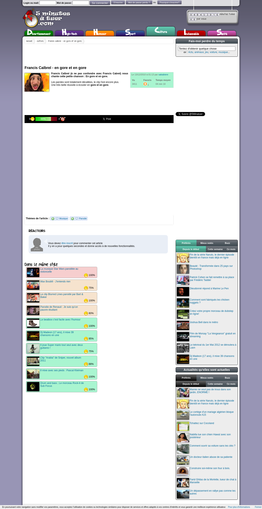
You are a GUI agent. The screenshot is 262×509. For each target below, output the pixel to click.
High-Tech (69, 33)
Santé (222, 33)
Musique (63, 218)
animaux (199, 52)
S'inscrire (118, 2)
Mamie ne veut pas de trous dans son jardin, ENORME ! (204, 392)
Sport (130, 33)
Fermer (258, 507)
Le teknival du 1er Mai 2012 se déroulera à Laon (206, 348)
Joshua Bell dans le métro (197, 325)
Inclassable (191, 33)
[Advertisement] (99, 53)
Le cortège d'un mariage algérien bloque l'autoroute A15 (205, 415)
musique (223, 52)
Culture (161, 31)
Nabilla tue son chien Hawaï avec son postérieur (204, 437)
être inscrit (67, 243)
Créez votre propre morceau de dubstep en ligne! (205, 314)
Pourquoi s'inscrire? (169, 2)
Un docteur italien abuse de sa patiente (204, 460)
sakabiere (163, 74)
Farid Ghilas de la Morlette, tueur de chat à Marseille (206, 482)
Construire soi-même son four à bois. (203, 471)
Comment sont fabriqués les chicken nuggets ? (203, 303)
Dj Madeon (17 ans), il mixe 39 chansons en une (205, 359)
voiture (213, 52)
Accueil (29, 41)
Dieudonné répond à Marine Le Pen (203, 291)
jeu (206, 52)
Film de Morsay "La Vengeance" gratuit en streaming (206, 336)
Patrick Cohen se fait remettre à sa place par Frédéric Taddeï (205, 280)
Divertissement (39, 33)
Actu (190, 52)
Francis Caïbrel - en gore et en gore (64, 41)
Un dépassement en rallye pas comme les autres (206, 494)
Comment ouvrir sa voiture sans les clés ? (206, 449)
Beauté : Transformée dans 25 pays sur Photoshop (205, 269)
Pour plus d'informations (239, 507)
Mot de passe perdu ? (139, 2)
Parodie (83, 218)
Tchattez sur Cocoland (195, 426)
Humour (99, 33)
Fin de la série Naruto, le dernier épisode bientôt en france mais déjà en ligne (205, 257)
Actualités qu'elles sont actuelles (207, 369)
